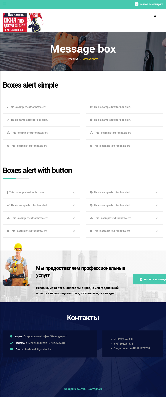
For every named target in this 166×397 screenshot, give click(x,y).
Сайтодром (95, 388)
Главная (73, 59)
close (73, 192)
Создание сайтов (75, 388)
